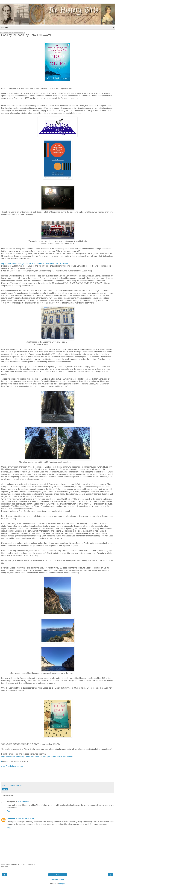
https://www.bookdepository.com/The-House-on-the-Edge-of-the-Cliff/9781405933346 (37, 756)
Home (57, 875)
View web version (57, 879)
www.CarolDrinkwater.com (12, 766)
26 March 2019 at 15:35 (27, 802)
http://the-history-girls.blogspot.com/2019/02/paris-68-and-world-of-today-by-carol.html (37, 263)
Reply (9, 811)
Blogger (62, 884)
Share (5, 789)
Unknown (11, 818)
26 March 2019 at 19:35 (24, 818)
